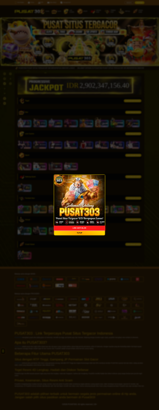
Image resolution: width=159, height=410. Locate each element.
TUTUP (79, 233)
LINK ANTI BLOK (79, 228)
